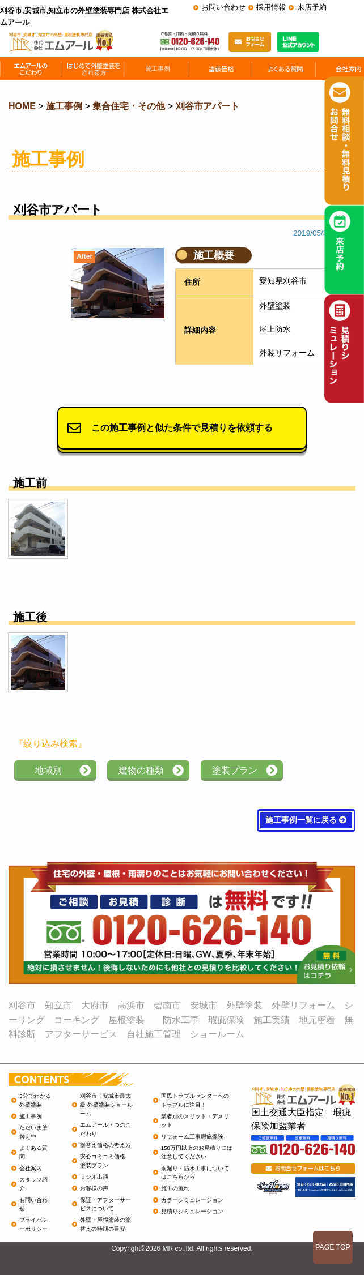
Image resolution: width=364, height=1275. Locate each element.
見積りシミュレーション (192, 1211)
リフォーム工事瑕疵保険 (192, 1136)
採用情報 (271, 7)
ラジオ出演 (94, 1177)
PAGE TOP (332, 1247)
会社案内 (30, 1168)
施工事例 (30, 1116)
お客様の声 (94, 1188)
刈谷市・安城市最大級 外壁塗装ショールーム (106, 1104)
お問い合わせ (223, 7)
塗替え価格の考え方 (105, 1145)
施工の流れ (175, 1188)
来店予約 (312, 7)
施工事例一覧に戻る (306, 820)
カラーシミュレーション (192, 1200)
